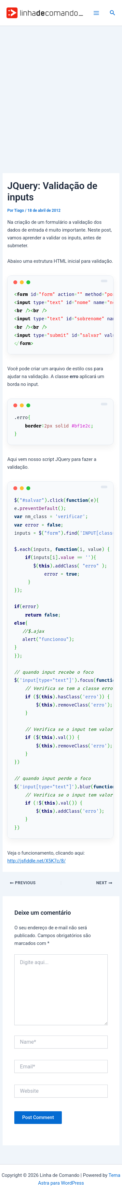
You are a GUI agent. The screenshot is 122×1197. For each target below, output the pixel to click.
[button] (112, 13)
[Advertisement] (61, 90)
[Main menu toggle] (96, 13)
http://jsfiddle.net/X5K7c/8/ (36, 861)
